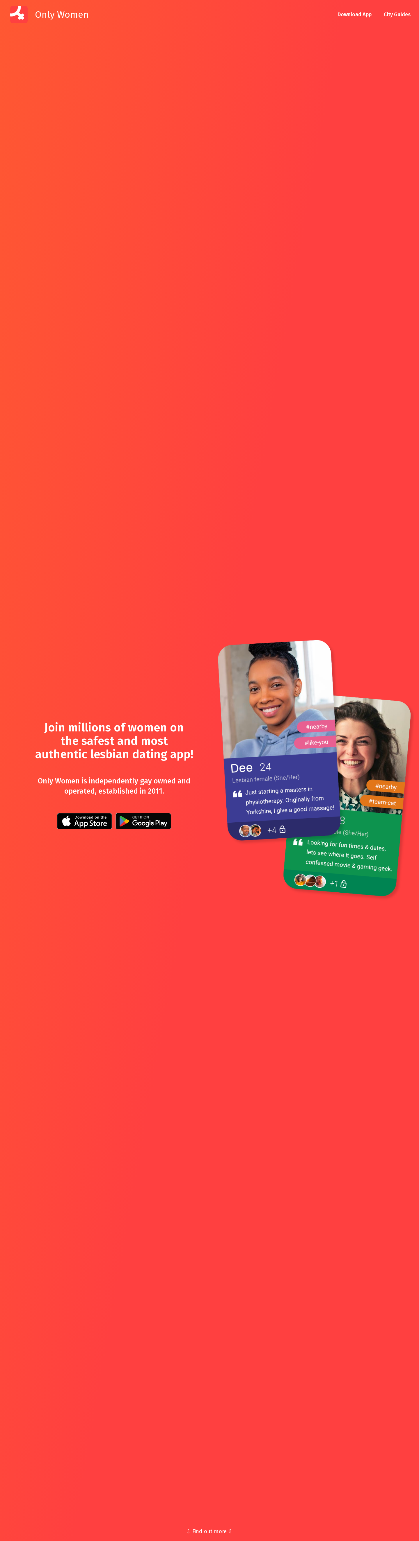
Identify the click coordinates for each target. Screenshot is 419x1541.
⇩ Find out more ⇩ (209, 1531)
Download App (355, 14)
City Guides (397, 14)
